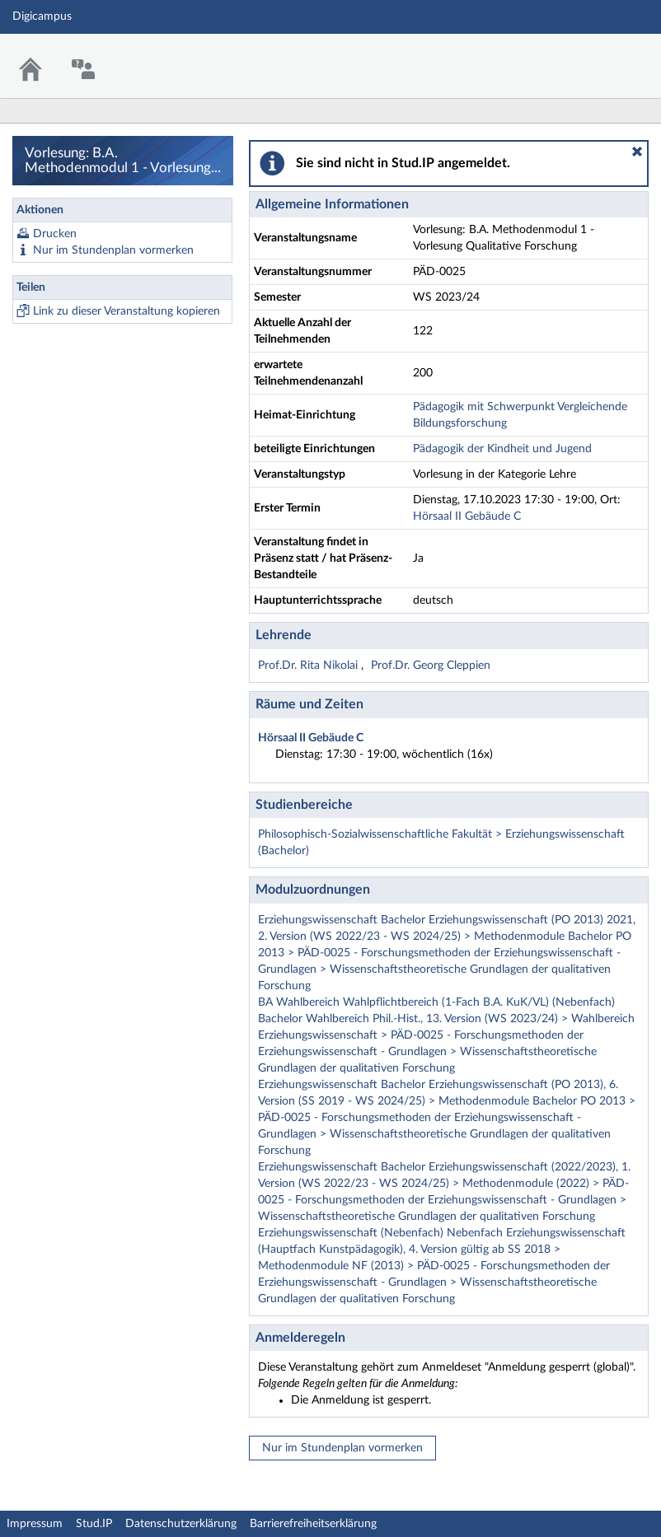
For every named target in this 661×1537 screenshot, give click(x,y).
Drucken (55, 234)
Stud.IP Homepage (597, 55)
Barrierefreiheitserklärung (313, 1524)
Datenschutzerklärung (181, 1524)
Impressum (35, 1524)
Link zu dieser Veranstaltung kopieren (126, 311)
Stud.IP (94, 1524)
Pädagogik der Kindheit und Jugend (502, 449)
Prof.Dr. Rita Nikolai (309, 665)
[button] (637, 151)
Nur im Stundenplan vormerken (113, 250)
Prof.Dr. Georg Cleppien (430, 665)
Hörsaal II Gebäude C (467, 516)
